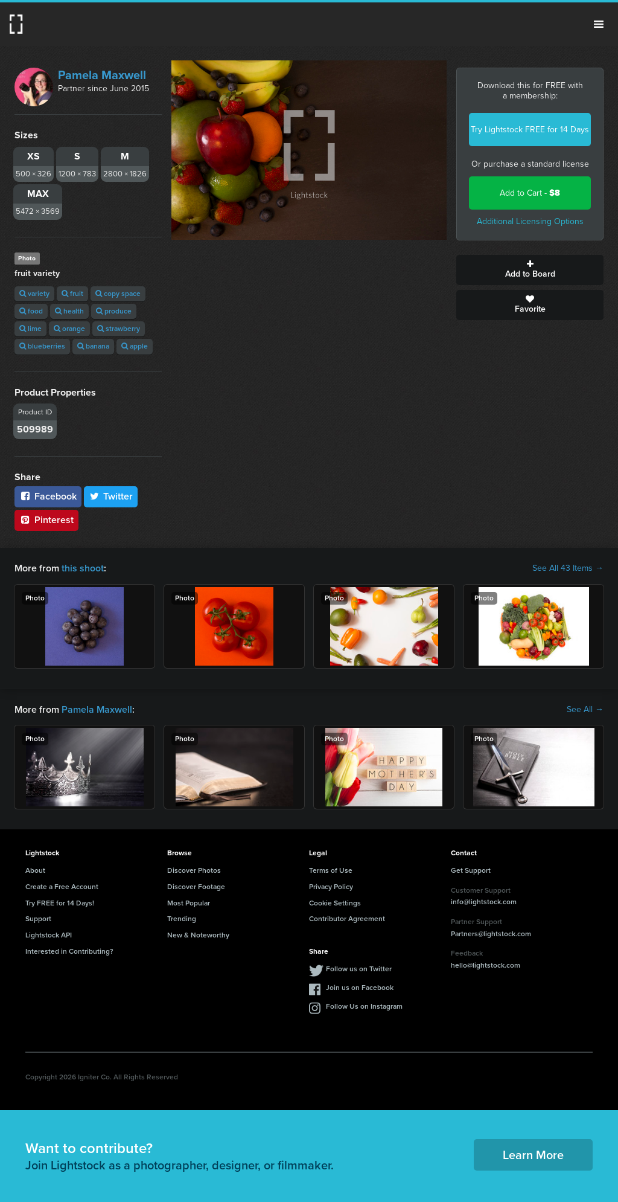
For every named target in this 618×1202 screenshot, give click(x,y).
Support (38, 918)
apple (134, 346)
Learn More (533, 1155)
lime (30, 328)
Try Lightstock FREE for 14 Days (530, 129)
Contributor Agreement (347, 918)
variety (34, 293)
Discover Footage (196, 886)
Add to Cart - (530, 193)
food (31, 311)
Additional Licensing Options (530, 221)
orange (69, 328)
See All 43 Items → (568, 568)
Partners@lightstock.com (491, 933)
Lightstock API (48, 935)
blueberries (42, 346)
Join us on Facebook (359, 987)
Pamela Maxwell (102, 75)
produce (114, 311)
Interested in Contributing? (69, 951)
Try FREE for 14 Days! (59, 903)
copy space (118, 293)
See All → (585, 710)
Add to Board (530, 270)
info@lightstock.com (484, 901)
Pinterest (46, 520)
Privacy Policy (331, 886)
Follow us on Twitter (359, 968)
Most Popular (188, 903)
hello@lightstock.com (485, 965)
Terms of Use (330, 870)
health (69, 311)
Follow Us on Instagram (364, 1006)
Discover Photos (194, 870)
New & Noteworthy (198, 935)
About (35, 870)
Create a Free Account (61, 886)
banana (93, 346)
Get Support (471, 870)
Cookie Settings (335, 903)
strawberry (118, 328)
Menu (598, 24)
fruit (72, 293)
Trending (181, 918)
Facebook (48, 496)
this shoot (83, 568)
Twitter (111, 496)
